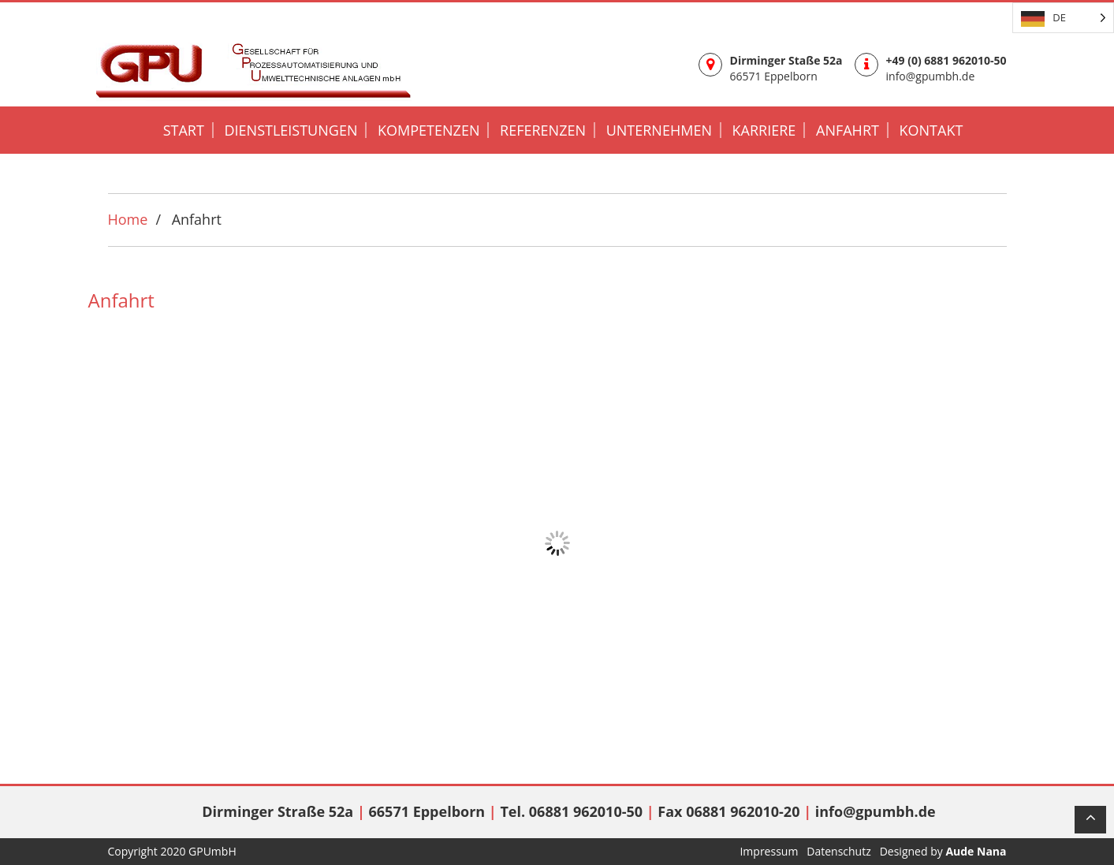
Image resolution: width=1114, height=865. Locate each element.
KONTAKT (931, 130)
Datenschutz (840, 851)
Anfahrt (847, 130)
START (183, 130)
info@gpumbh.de (930, 76)
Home (128, 219)
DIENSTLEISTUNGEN (290, 130)
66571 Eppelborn (774, 76)
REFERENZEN (543, 130)
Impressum (770, 851)
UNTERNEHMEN (659, 130)
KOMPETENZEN (428, 130)
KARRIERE (764, 130)
